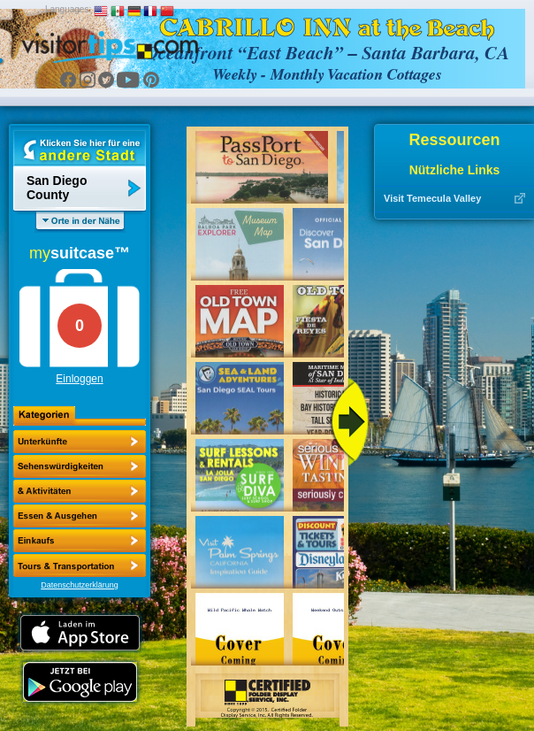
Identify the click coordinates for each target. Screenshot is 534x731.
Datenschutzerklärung (79, 585)
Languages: (68, 9)
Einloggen (79, 379)
